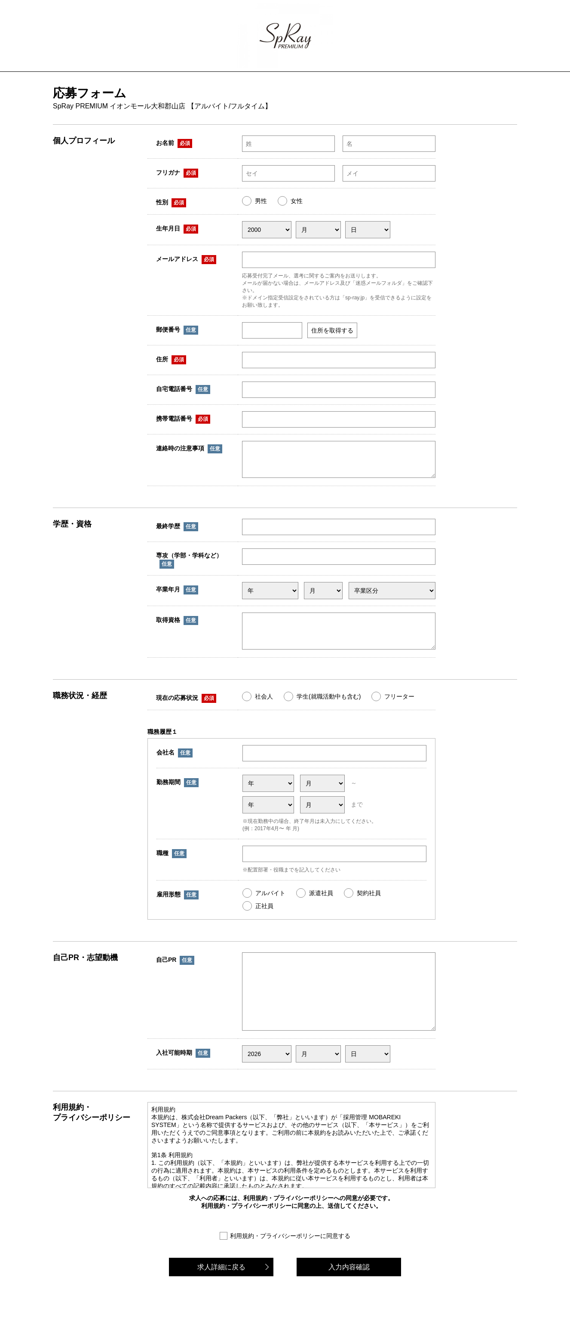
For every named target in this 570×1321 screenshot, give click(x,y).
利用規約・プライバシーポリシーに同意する (290, 1259)
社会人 (264, 706)
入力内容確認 (349, 1290)
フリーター (399, 706)
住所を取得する (332, 330)
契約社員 (369, 903)
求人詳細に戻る (221, 1290)
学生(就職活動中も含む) (329, 706)
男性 (261, 200)
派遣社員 (321, 903)
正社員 (264, 916)
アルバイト (270, 903)
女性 (297, 200)
